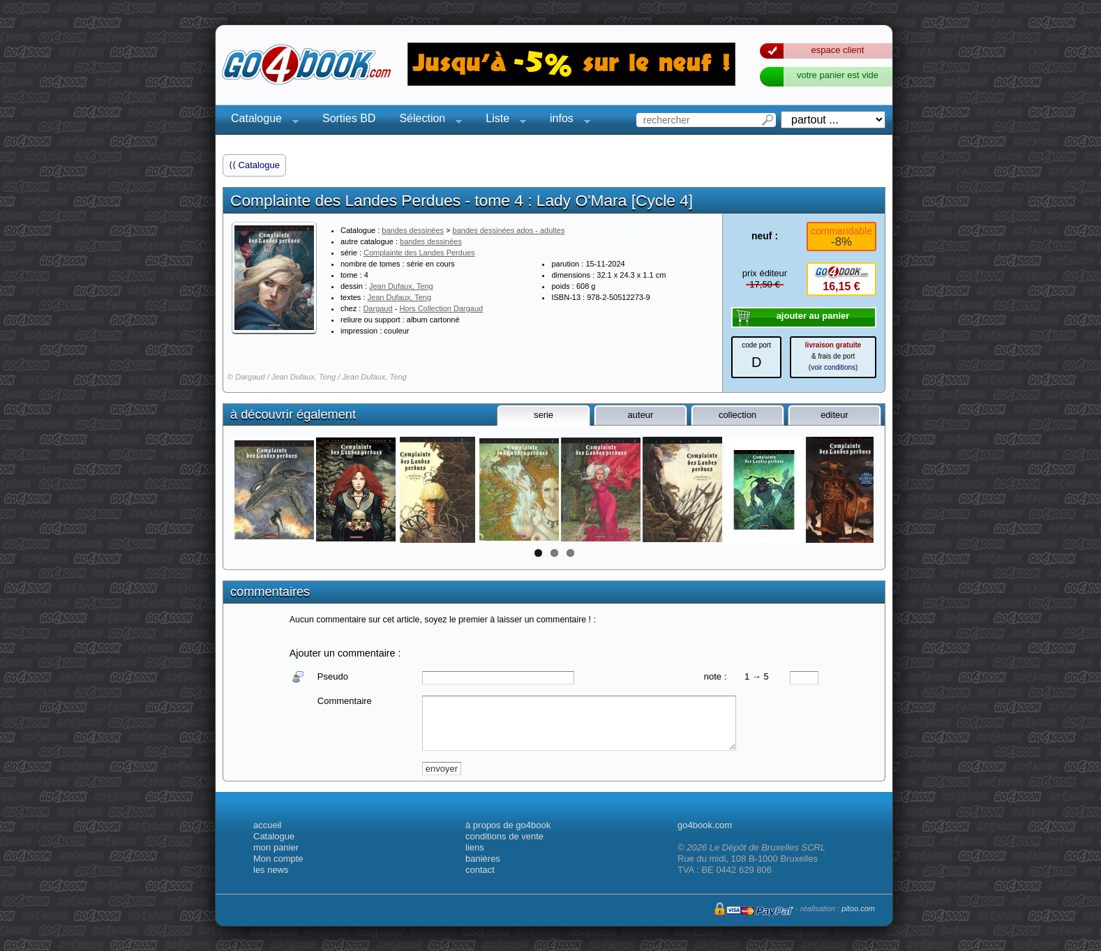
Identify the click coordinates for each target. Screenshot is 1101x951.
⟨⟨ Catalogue (254, 165)
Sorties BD (348, 118)
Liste (501, 120)
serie (543, 415)
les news (271, 869)
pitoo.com (858, 908)
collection (737, 415)
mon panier (276, 847)
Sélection (426, 120)
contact (480, 869)
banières (482, 858)
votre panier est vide (837, 75)
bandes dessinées (413, 230)
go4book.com (704, 825)
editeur (834, 415)
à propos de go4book (507, 825)
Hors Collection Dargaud (441, 308)
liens (474, 847)
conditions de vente (504, 836)
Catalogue (261, 120)
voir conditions (833, 367)
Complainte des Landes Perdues (419, 252)
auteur (641, 415)
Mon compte (278, 858)
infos (565, 120)
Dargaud (377, 308)
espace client (837, 50)
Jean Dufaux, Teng (401, 286)
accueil (267, 825)
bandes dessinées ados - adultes (509, 230)
